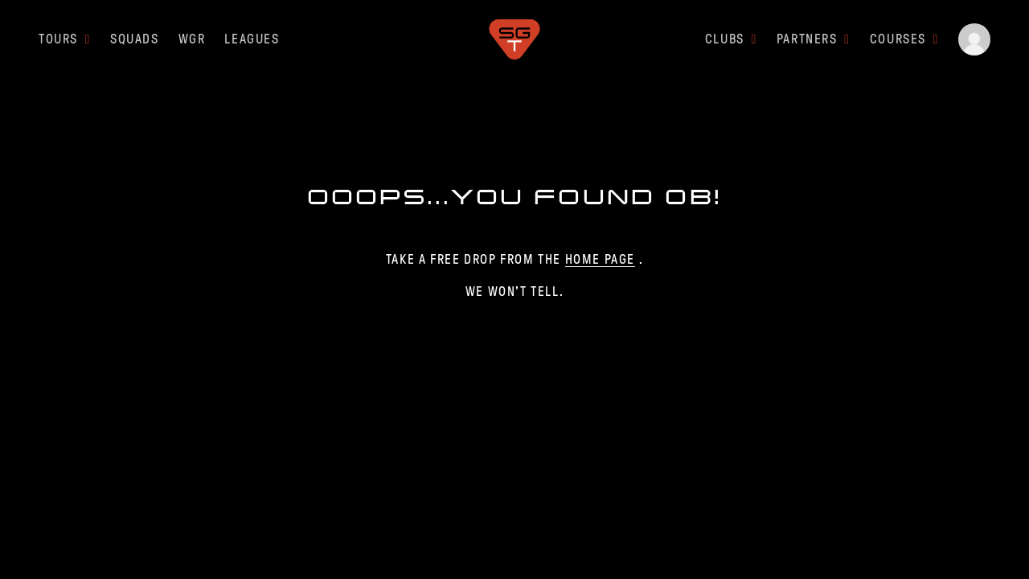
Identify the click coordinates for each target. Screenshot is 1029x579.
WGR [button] (192, 39)
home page (600, 259)
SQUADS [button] (134, 39)
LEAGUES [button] (251, 39)
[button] (974, 39)
